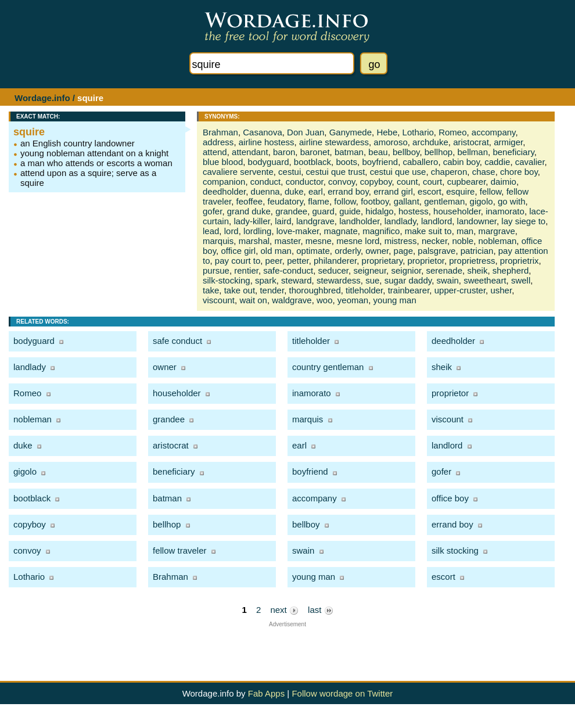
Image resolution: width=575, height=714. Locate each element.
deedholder (224, 191)
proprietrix (519, 260)
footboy (375, 201)
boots (346, 162)
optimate (313, 251)
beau (377, 152)
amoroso (390, 142)
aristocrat (471, 142)
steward (296, 280)
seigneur (369, 270)
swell (520, 280)
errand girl (393, 191)
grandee (291, 211)
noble (462, 241)
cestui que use (398, 172)
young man (394, 300)
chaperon (449, 172)
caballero (421, 162)
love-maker (297, 231)
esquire (460, 191)
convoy (341, 181)
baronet (315, 152)
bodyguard (268, 162)
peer (273, 260)
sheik (477, 270)
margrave (497, 231)
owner (377, 251)
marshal (254, 241)
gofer (212, 211)
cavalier (530, 162)
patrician (477, 251)
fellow (491, 191)
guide (350, 211)
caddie (497, 162)
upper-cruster (460, 290)
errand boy (348, 191)
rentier (246, 270)
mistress (400, 241)
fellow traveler (180, 550)
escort (429, 191)
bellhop (438, 152)
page (403, 251)
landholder (359, 221)
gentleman (444, 201)
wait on (253, 300)
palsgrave (436, 251)
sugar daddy (408, 280)
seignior (406, 270)
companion (224, 181)
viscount (219, 300)
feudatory (285, 201)
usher (501, 290)
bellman (473, 152)
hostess (413, 211)
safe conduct (177, 341)
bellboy (406, 152)
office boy (450, 498)
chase (483, 172)
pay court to (237, 260)
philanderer (335, 260)
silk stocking (455, 550)
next (284, 610)
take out (239, 290)
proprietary (382, 260)
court (432, 181)
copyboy (376, 181)
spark (265, 280)
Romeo (452, 132)
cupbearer (466, 181)
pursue (216, 270)
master (287, 241)
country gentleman (328, 367)
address (218, 142)
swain (447, 280)
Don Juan (305, 132)
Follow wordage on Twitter (342, 693)
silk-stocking (226, 280)
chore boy (519, 172)
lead (211, 231)
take (211, 290)
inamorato (505, 211)
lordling (257, 231)
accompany (494, 132)
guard (323, 211)
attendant (250, 152)
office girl (238, 251)
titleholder (364, 290)
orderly (348, 251)
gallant (406, 201)
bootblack (312, 162)
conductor (305, 181)
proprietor (426, 260)
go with (512, 201)
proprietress (472, 260)
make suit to (428, 231)
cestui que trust (335, 172)
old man (276, 251)
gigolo (481, 201)
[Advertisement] (287, 644)
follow (345, 201)
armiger (508, 142)
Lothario (418, 132)
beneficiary (513, 152)
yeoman (352, 300)
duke (294, 191)
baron (284, 152)
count (407, 181)
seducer (333, 270)
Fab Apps (266, 693)
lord (231, 231)
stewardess (339, 280)
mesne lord (357, 241)
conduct (265, 181)
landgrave (315, 221)
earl (315, 191)
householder (457, 211)
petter (298, 260)
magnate (340, 231)
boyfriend (380, 162)
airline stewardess (334, 142)
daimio (503, 181)
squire (29, 132)
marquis (218, 241)
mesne (319, 241)
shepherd (511, 270)
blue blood (223, 162)
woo (325, 300)
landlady (400, 221)
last (320, 610)
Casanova (262, 132)
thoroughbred (314, 290)
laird (283, 221)
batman (349, 152)
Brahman (220, 132)
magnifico (381, 231)
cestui (289, 172)
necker (434, 241)
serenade (444, 270)
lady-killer (251, 221)
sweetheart (484, 280)
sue (372, 280)
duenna (265, 191)
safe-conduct (288, 270)
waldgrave (291, 300)
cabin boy (461, 162)
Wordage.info (42, 98)
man (465, 231)
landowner (477, 221)
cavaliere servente (238, 172)
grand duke (249, 211)
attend (215, 152)
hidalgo (379, 211)
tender (272, 290)
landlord (436, 221)
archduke (430, 142)
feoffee (249, 201)
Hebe (386, 132)
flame (318, 201)
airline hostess (266, 142)
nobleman (497, 241)
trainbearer (409, 290)
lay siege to (523, 221)
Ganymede (350, 132)
